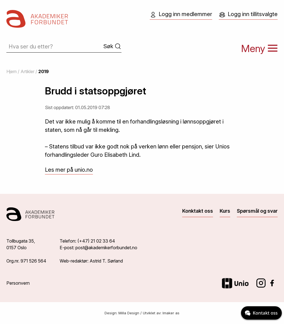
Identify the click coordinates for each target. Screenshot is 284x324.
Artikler (27, 71)
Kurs (225, 211)
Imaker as (171, 313)
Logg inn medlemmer (181, 14)
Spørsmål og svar (257, 211)
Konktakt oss (197, 211)
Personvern (18, 283)
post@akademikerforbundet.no (106, 247)
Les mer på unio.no (69, 169)
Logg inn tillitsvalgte (248, 14)
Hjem (11, 71)
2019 (43, 71)
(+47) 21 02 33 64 (96, 241)
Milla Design (128, 313)
